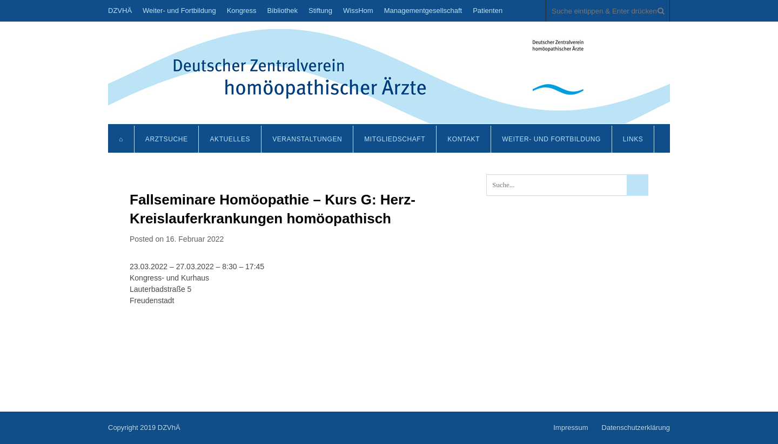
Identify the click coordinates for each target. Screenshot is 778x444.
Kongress (242, 10)
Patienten (487, 10)
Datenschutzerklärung (636, 427)
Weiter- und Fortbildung (179, 10)
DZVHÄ (120, 10)
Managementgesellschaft (423, 10)
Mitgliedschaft (394, 139)
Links (633, 139)
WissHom (358, 10)
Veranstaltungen (307, 139)
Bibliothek (282, 10)
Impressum (570, 427)
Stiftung (320, 10)
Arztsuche (166, 139)
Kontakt (463, 139)
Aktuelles (230, 139)
